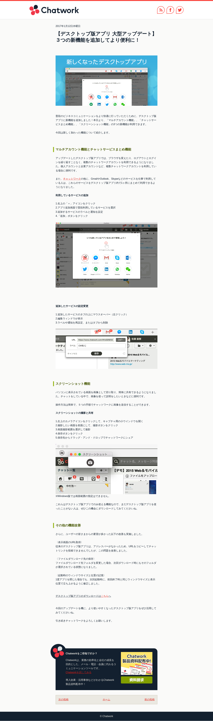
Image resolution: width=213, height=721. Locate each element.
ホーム (106, 699)
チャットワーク (72, 178)
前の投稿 (150, 699)
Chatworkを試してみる (78, 672)
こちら (104, 596)
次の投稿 (63, 699)
